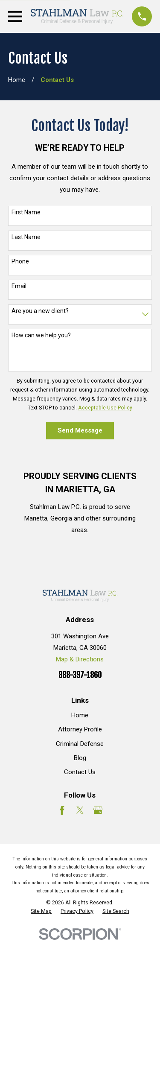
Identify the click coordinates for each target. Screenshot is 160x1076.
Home (79, 715)
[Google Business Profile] (97, 810)
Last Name (26, 237)
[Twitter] (80, 810)
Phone (20, 261)
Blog (80, 758)
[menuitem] (41, 911)
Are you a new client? (40, 310)
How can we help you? (41, 335)
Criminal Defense (80, 744)
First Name (26, 212)
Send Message (80, 430)
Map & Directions (80, 659)
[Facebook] (62, 810)
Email (19, 286)
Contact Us (80, 772)
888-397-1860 (80, 675)
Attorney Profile (80, 729)
